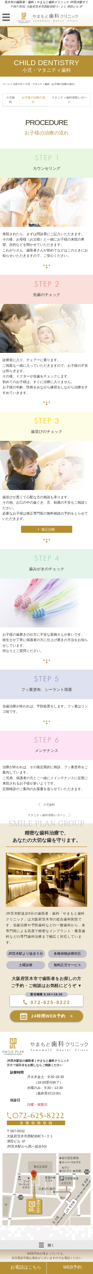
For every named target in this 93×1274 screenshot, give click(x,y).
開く (46, 1245)
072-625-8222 (47, 1002)
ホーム (6, 84)
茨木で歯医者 (15, 1065)
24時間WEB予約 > (52, 1016)
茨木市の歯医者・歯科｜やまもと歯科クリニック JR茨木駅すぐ (46, 2)
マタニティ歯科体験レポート (47, 815)
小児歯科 (49, 804)
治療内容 (17, 84)
